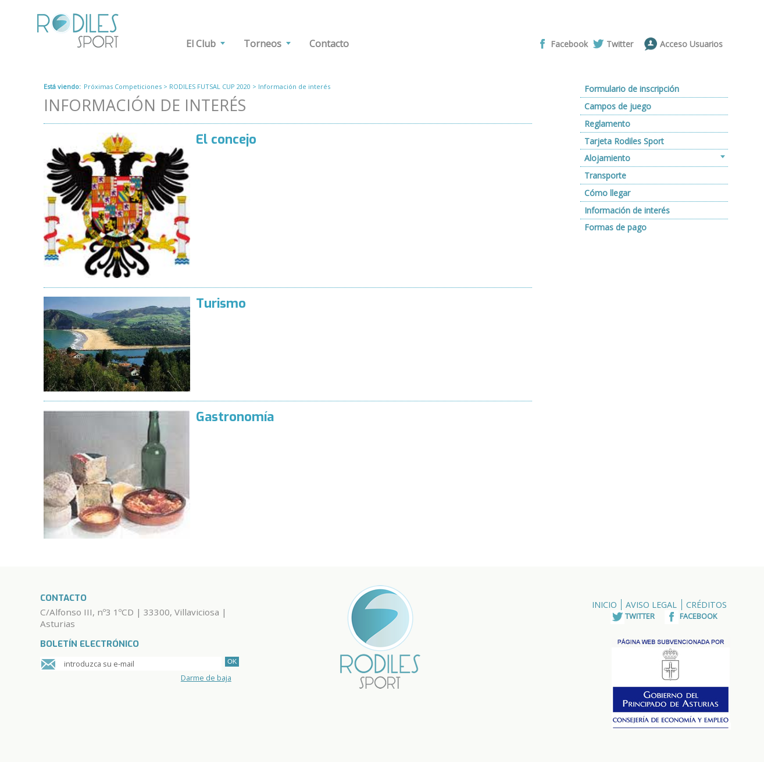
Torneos (262, 43)
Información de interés (627, 210)
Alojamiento (607, 157)
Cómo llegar (607, 192)
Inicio (604, 604)
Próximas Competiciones (123, 86)
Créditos (706, 604)
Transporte (605, 175)
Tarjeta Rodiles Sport (624, 141)
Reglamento (607, 123)
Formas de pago (615, 227)
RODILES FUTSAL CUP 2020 (210, 86)
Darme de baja (206, 677)
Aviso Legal (651, 604)
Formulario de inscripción (631, 88)
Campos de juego (617, 106)
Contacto (329, 43)
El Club (201, 43)
